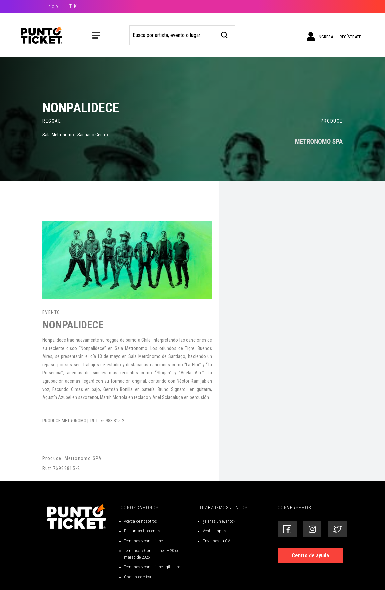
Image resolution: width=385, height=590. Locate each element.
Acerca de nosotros (140, 521)
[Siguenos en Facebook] (287, 529)
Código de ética (137, 576)
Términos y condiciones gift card (152, 566)
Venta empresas (217, 530)
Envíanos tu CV (216, 540)
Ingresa (320, 36)
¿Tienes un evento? (219, 521)
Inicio (52, 6)
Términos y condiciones (144, 540)
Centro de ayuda (310, 555)
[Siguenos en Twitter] (337, 529)
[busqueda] (224, 34)
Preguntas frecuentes (142, 530)
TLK (73, 6)
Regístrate (350, 36)
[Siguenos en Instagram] (312, 529)
